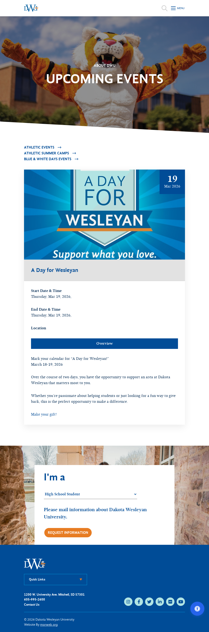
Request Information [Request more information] (68, 532)
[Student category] (90, 494)
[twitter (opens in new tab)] (149, 601)
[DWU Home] (34, 564)
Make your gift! (44, 414)
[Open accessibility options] (197, 609)
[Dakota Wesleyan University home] (31, 8)
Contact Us (31, 605)
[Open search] (164, 8)
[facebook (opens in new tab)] (139, 601)
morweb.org (49, 625)
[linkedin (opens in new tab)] (160, 601)
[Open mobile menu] (178, 8)
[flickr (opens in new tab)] (170, 601)
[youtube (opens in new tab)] (181, 601)
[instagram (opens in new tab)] (128, 601)
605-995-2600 (34, 599)
